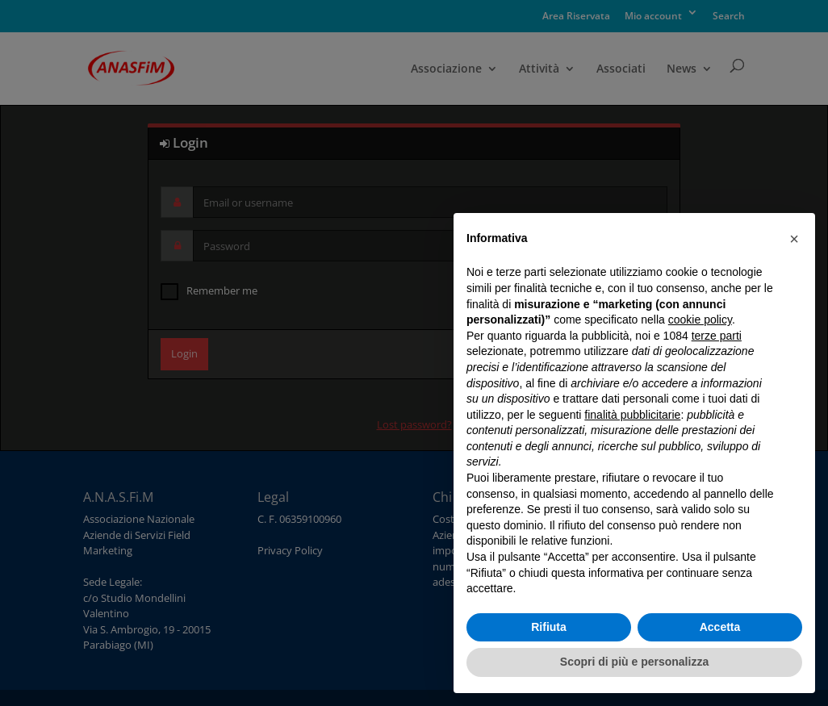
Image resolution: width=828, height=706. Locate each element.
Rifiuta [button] (549, 626)
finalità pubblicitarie (632, 414)
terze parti (717, 335)
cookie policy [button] (700, 319)
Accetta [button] (720, 626)
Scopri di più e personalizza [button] (634, 661)
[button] (794, 239)
